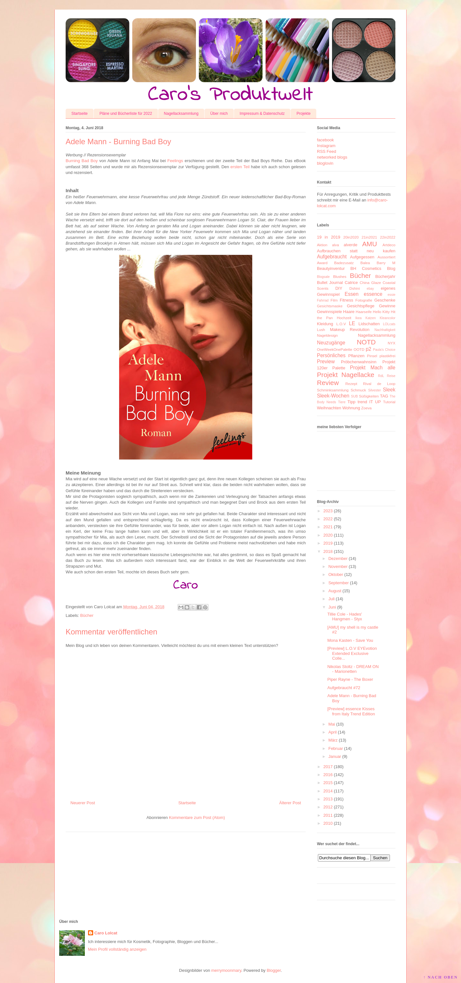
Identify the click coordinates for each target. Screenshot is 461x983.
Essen (352, 294)
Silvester (374, 390)
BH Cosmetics (366, 268)
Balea (365, 263)
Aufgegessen (362, 257)
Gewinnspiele (329, 311)
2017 (328, 766)
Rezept (351, 383)
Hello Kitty (381, 312)
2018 (328, 551)
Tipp (351, 401)
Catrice (351, 282)
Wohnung (351, 407)
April (332, 732)
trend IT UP (369, 401)
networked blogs (332, 157)
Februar (335, 748)
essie (391, 294)
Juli (331, 598)
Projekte (303, 113)
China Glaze (370, 282)
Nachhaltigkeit (385, 330)
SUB (354, 396)
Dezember (338, 558)
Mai (331, 724)
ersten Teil (240, 166)
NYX (391, 343)
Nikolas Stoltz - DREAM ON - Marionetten (352, 669)
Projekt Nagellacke (345, 374)
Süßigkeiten (369, 396)
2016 (328, 774)
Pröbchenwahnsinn (358, 361)
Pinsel (372, 356)
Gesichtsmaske (330, 306)
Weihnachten (329, 407)
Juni (332, 607)
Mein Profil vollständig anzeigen (117, 949)
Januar (334, 756)
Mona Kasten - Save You (350, 640)
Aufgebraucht (332, 256)
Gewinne (387, 305)
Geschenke (384, 300)
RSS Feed (326, 151)
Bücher (86, 615)
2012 (328, 807)
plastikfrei (387, 356)
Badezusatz (344, 263)
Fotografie (363, 300)
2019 (328, 543)
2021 (328, 526)
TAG (384, 396)
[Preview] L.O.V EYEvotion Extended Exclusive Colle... (352, 653)
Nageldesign (327, 335)
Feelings (175, 160)
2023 (328, 510)
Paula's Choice (384, 349)
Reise (391, 376)
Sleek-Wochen (333, 395)
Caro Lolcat (105, 933)
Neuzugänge (331, 342)
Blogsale (323, 277)
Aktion (322, 245)
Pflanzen (356, 355)
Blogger (274, 970)
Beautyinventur (331, 268)
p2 (368, 349)
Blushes (339, 276)
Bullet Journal (330, 282)
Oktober (335, 574)
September (338, 582)
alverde (350, 244)
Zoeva (366, 408)
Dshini (354, 288)
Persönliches (331, 355)
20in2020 (351, 237)
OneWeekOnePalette (334, 349)
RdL (381, 376)
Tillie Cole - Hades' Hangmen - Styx (344, 617)
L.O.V (341, 324)
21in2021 (369, 237)
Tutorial (389, 402)
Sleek (389, 389)
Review (328, 382)
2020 (328, 535)
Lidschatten (369, 323)
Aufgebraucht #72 (343, 687)
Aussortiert (386, 257)
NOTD (366, 342)
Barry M (385, 263)
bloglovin (325, 163)
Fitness (346, 300)
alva (335, 245)
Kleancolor (387, 318)
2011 (328, 815)
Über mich (219, 113)
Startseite (79, 113)
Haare (348, 311)
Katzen (371, 318)
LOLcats (389, 324)
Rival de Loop (379, 383)
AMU (369, 244)
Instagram (326, 145)
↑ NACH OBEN (440, 977)
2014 (328, 791)
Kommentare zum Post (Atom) (197, 817)
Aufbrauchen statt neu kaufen (356, 250)
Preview (326, 361)
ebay (370, 288)
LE (352, 323)
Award (322, 263)
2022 (328, 518)
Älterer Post (290, 802)
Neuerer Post (82, 802)
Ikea (358, 318)
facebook (325, 140)
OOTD (358, 349)
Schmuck (358, 390)
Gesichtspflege (361, 305)
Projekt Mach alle (372, 367)
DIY (338, 288)
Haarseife (364, 312)
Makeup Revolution (349, 329)
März (333, 740)
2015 (328, 782)
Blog (391, 268)
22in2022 (387, 237)
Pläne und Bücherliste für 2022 (126, 113)
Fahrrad (322, 300)
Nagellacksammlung (181, 113)
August (334, 590)
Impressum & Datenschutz (262, 113)
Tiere (341, 402)
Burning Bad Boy (82, 160)
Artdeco (389, 245)
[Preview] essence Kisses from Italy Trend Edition (351, 711)
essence (373, 294)
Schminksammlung (333, 390)
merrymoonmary (226, 970)
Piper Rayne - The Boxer (350, 679)
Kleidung (325, 323)
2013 (328, 799)
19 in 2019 (328, 237)
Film (334, 300)
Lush (321, 329)
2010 (328, 823)
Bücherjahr (385, 276)
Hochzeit (344, 318)
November (338, 566)
